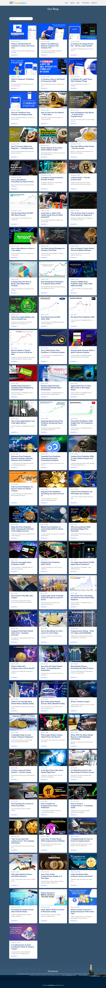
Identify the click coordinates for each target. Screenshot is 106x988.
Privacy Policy (85, 3)
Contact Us (94, 3)
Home (66, 3)
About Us (72, 3)
